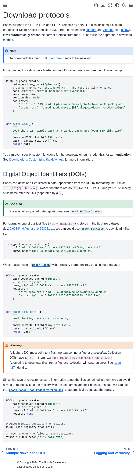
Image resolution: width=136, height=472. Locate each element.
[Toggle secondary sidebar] (130, 5)
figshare (91, 29)
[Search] (123, 5)
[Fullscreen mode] (110, 5)
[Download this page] (103, 5)
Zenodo (108, 29)
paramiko (55, 58)
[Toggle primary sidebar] (5, 5)
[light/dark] (117, 5)
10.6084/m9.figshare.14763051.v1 (31, 228)
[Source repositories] (96, 5)
